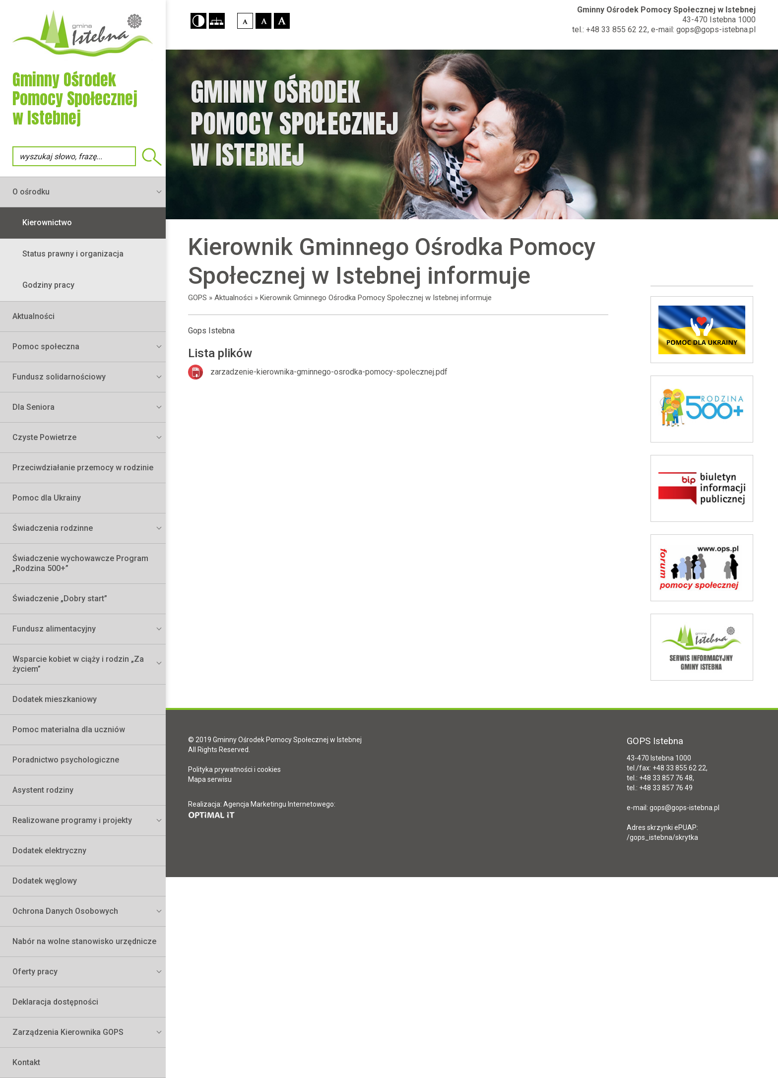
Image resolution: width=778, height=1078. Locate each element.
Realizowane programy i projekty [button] (72, 820)
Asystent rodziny (42, 790)
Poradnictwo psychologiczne (65, 759)
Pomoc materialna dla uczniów (68, 729)
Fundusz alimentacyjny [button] (54, 629)
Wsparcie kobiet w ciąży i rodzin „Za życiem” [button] (78, 664)
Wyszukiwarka (152, 157)
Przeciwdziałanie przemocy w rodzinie (82, 467)
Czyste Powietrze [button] (44, 437)
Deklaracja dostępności (55, 1002)
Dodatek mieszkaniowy (54, 699)
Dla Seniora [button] (33, 407)
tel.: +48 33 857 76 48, (660, 778)
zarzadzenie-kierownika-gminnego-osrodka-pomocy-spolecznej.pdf (329, 372)
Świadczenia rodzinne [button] (52, 528)
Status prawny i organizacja (73, 253)
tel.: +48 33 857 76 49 (660, 788)
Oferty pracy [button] (35, 971)
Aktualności (33, 316)
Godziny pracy (48, 285)
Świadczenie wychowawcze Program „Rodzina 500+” (80, 563)
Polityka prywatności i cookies (234, 769)
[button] (198, 21)
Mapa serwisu (210, 779)
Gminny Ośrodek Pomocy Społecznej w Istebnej (666, 9)
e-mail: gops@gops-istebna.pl (703, 29)
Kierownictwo (47, 222)
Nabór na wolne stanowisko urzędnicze (84, 941)
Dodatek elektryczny (49, 850)
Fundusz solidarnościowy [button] (59, 376)
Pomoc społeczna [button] (45, 346)
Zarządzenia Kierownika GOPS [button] (68, 1032)
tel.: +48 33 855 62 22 (610, 29)
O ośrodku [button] (31, 191)
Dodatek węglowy (44, 881)
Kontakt (26, 1062)
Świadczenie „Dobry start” (59, 598)
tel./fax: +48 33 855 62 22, (667, 768)
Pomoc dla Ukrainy (46, 498)
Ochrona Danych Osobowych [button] (65, 911)
